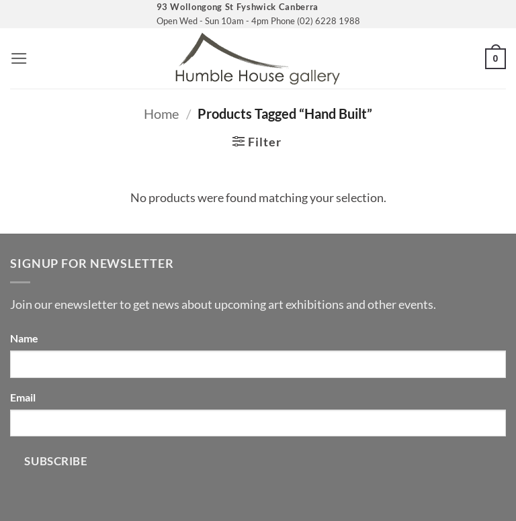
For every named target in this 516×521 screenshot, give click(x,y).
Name (24, 338)
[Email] (258, 423)
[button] (19, 58)
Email (23, 397)
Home (161, 113)
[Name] (258, 363)
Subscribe (55, 461)
